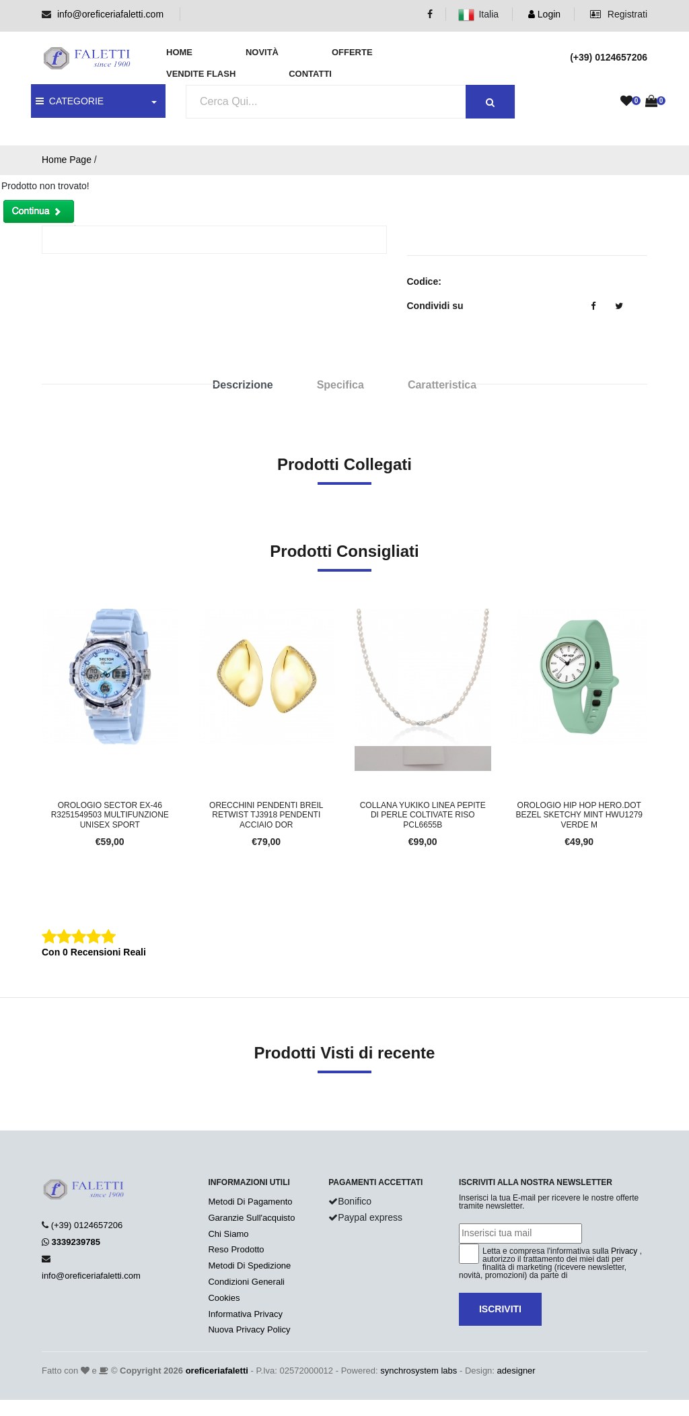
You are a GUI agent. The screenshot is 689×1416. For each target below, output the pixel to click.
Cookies (224, 1298)
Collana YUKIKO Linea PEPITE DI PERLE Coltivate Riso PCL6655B (423, 815)
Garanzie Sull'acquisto (251, 1218)
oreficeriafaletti (217, 1371)
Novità (262, 52)
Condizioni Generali (246, 1282)
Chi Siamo (228, 1234)
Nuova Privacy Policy (249, 1329)
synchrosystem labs (418, 1371)
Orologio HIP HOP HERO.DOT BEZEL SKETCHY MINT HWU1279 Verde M (579, 815)
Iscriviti (500, 1309)
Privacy (624, 1251)
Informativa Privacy (245, 1314)
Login (544, 14)
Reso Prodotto (236, 1249)
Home (179, 52)
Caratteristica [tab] (442, 385)
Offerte (352, 52)
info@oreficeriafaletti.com (110, 14)
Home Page (67, 159)
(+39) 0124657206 (87, 1225)
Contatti (310, 74)
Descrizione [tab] (243, 385)
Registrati (618, 14)
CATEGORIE (70, 101)
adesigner (516, 1371)
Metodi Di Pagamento (250, 1201)
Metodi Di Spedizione (249, 1265)
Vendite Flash (200, 74)
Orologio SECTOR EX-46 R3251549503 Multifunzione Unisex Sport (110, 815)
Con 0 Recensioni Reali (94, 952)
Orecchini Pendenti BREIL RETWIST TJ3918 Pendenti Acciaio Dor (266, 815)
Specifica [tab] (340, 385)
